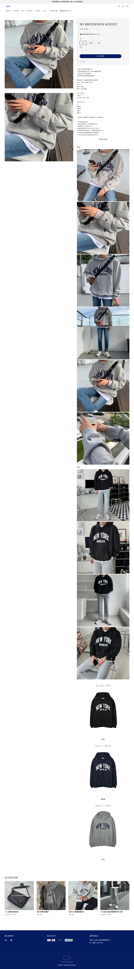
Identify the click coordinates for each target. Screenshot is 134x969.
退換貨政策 (67, 965)
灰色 (83, 43)
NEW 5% (8, 11)
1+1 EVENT (16, 11)
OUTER (38, 11)
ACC (45, 11)
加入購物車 (100, 56)
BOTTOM (29, 11)
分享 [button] (82, 61)
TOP (22, 11)
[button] (119, 6)
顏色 (81, 39)
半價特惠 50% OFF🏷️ (65, 11)
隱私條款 (73, 965)
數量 (81, 47)
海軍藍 (91, 43)
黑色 (99, 43)
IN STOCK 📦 (53, 11)
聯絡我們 (60, 965)
